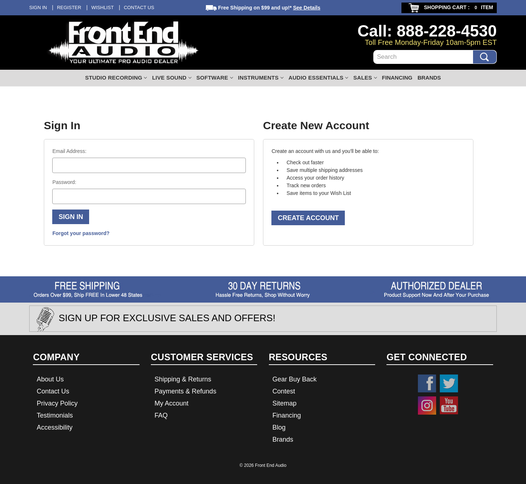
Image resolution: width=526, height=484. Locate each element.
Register (69, 7)
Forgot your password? (80, 233)
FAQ (161, 415)
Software (215, 77)
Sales (365, 77)
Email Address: (69, 151)
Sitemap (284, 403)
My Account (171, 403)
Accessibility (54, 427)
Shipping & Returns (183, 379)
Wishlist (102, 7)
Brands (429, 77)
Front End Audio (270, 465)
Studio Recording (116, 77)
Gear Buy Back (294, 379)
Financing (397, 77)
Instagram (427, 405)
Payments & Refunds (185, 391)
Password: (64, 182)
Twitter (449, 383)
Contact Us (139, 7)
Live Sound (171, 77)
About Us (50, 379)
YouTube (449, 405)
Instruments (260, 77)
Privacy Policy (57, 403)
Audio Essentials (318, 77)
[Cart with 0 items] (449, 8)
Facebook (427, 383)
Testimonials (55, 415)
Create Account (308, 218)
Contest (283, 391)
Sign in (38, 7)
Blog (279, 427)
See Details (306, 8)
